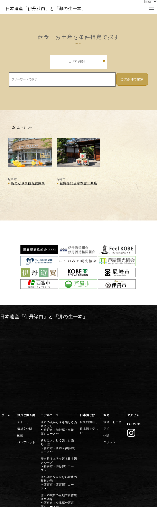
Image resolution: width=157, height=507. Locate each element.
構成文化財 (24, 358)
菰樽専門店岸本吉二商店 (78, 198)
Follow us (133, 354)
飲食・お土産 (111, 352)
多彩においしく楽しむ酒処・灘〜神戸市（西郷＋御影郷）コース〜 (58, 373)
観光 (106, 346)
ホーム (5, 346)
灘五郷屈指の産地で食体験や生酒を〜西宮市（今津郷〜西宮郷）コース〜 (58, 414)
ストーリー (24, 352)
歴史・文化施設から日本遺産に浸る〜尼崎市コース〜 (58, 441)
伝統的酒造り (88, 352)
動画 (19, 364)
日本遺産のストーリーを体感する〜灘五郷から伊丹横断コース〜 (58, 468)
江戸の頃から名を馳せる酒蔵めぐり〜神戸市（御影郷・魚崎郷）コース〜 (58, 357)
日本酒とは (87, 346)
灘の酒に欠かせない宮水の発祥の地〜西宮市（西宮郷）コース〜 (58, 400)
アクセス (132, 346)
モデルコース (48, 346)
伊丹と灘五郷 (25, 346)
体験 (106, 364)
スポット (108, 370)
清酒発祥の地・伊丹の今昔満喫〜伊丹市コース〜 (58, 454)
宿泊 (106, 358)
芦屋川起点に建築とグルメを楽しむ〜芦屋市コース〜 (58, 429)
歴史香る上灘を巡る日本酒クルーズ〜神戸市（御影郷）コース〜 (58, 388)
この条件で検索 (132, 94)
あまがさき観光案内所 (28, 198)
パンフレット (25, 370)
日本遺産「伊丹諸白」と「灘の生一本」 (57, 16)
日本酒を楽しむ (89, 358)
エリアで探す (87, 76)
